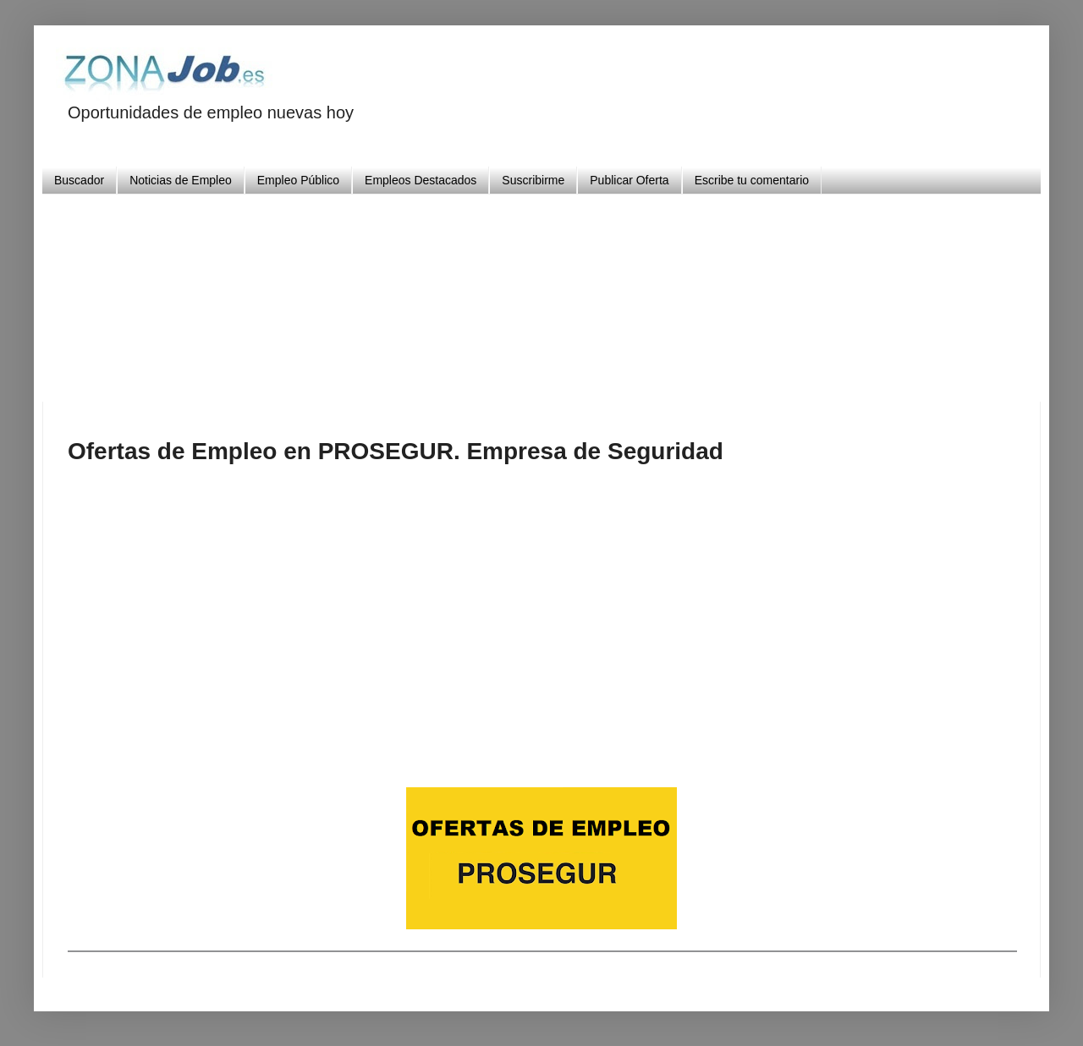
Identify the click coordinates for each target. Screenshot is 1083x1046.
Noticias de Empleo (180, 180)
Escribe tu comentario (752, 180)
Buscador (79, 180)
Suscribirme (533, 180)
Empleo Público (298, 180)
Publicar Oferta (629, 180)
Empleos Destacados (420, 180)
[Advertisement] (541, 292)
